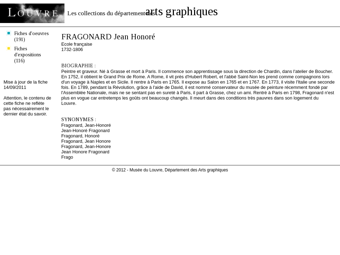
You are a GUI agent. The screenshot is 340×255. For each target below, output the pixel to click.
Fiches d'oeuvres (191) (31, 36)
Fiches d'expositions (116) (27, 54)
